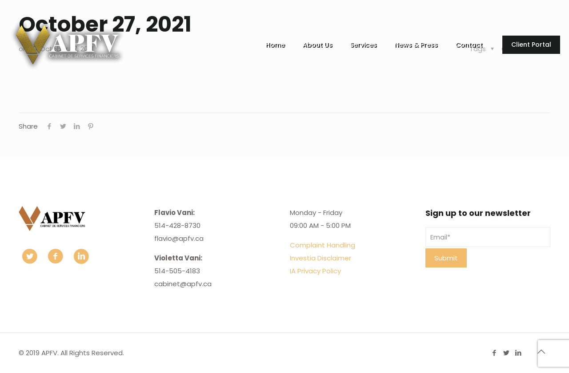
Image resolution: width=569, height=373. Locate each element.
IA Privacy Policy (315, 271)
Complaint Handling (322, 245)
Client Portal (531, 44)
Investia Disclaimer (320, 258)
